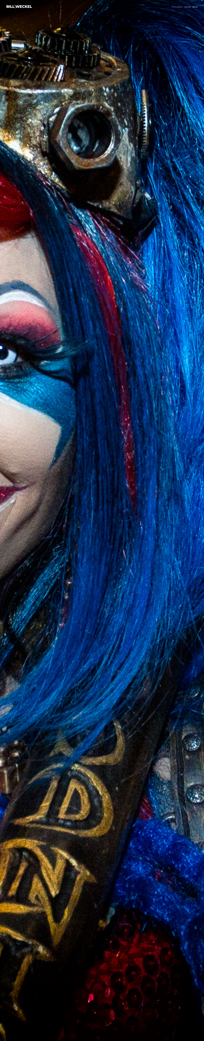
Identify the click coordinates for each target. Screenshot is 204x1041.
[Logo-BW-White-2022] (19, 5)
